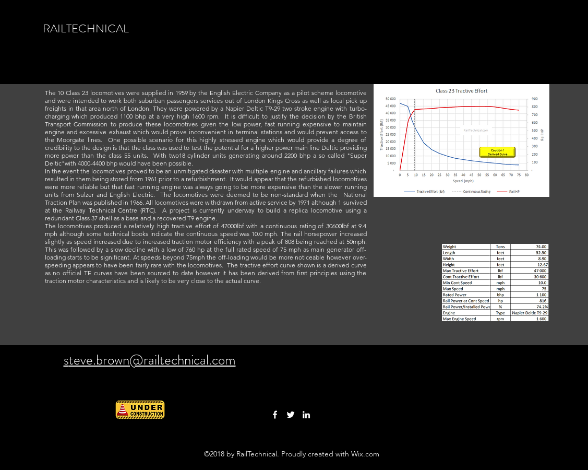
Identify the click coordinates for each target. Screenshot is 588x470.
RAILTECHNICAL (86, 28)
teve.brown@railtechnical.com (152, 360)
